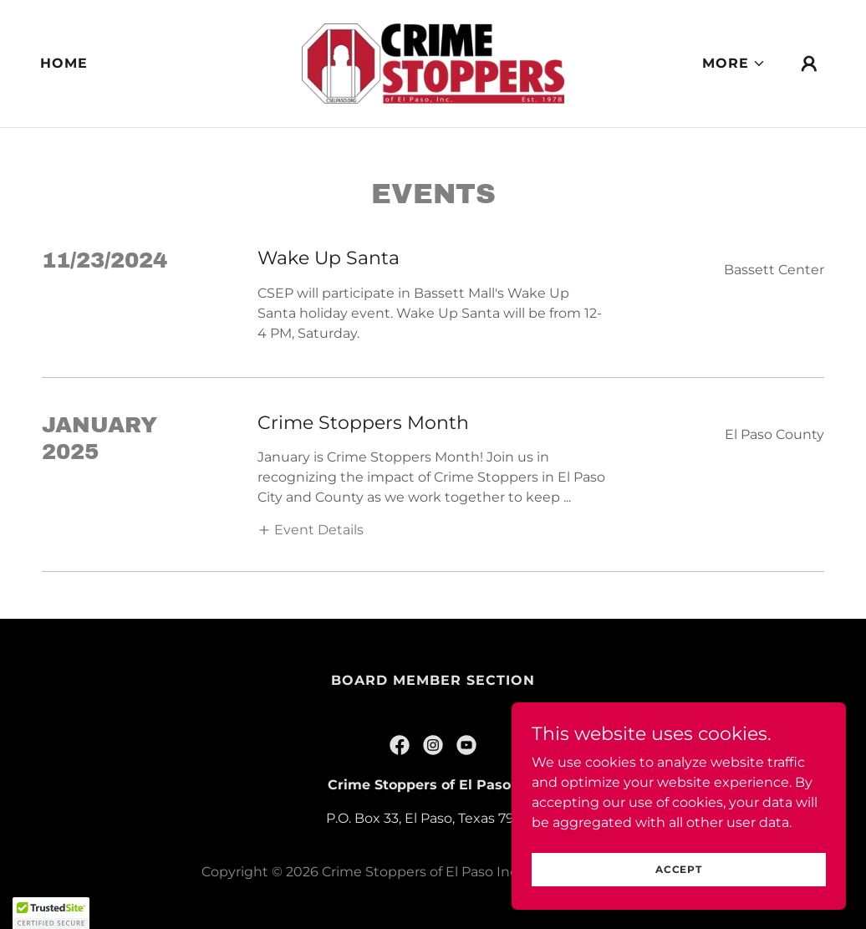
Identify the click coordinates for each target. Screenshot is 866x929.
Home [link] (64, 63)
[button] (734, 64)
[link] (432, 62)
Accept (678, 869)
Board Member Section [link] (433, 680)
